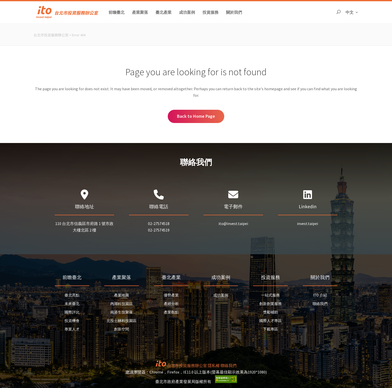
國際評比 (72, 312)
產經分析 (171, 303)
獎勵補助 (270, 312)
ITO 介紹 (320, 295)
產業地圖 (121, 295)
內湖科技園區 (121, 303)
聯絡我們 (320, 303)
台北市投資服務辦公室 (51, 35)
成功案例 (220, 295)
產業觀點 (171, 312)
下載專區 (270, 329)
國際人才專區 (270, 320)
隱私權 (214, 365)
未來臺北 (72, 303)
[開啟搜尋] (338, 12)
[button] (116, 12)
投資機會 (72, 320)
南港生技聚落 (121, 312)
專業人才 (72, 329)
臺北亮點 (72, 295)
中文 (352, 12)
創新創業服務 (270, 303)
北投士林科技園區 (121, 320)
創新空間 (121, 329)
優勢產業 (171, 295)
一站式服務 (270, 295)
